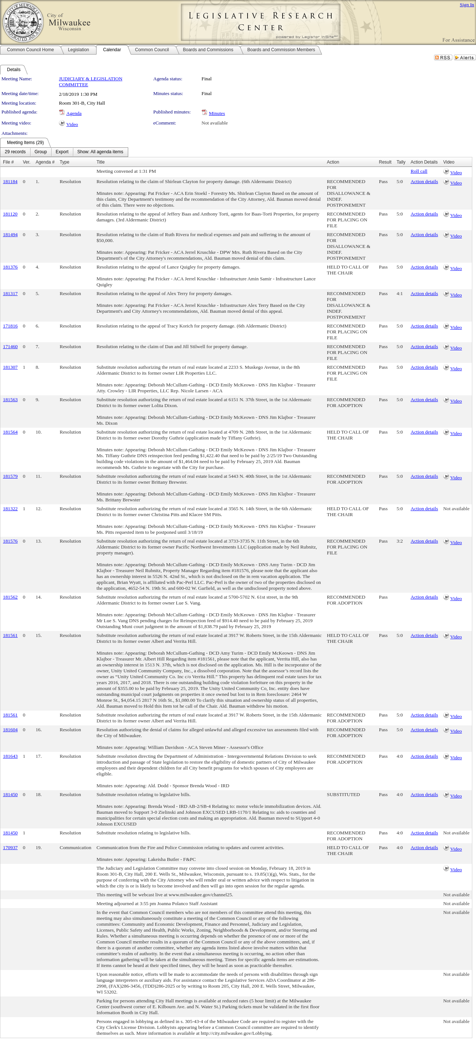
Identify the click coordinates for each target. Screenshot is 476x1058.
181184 (10, 181)
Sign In (467, 4)
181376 (10, 267)
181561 (10, 635)
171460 (10, 346)
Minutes (217, 113)
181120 (10, 214)
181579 (10, 476)
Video (72, 124)
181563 (10, 399)
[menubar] (64, 152)
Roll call (419, 171)
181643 (10, 756)
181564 (10, 432)
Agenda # (45, 162)
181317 (10, 293)
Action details (424, 181)
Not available (215, 123)
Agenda (73, 113)
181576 (10, 541)
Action (333, 162)
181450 (10, 794)
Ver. (27, 162)
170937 (10, 847)
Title (101, 162)
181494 (10, 234)
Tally (401, 162)
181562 (10, 597)
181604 (10, 729)
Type (64, 162)
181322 (10, 508)
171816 (10, 326)
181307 (10, 367)
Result (385, 162)
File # (8, 162)
